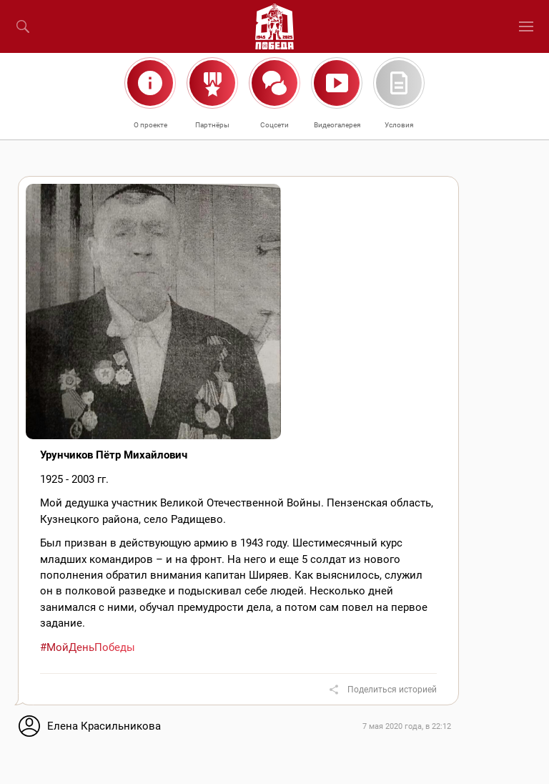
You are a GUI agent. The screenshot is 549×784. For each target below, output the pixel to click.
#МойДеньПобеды (87, 647)
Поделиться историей (392, 690)
